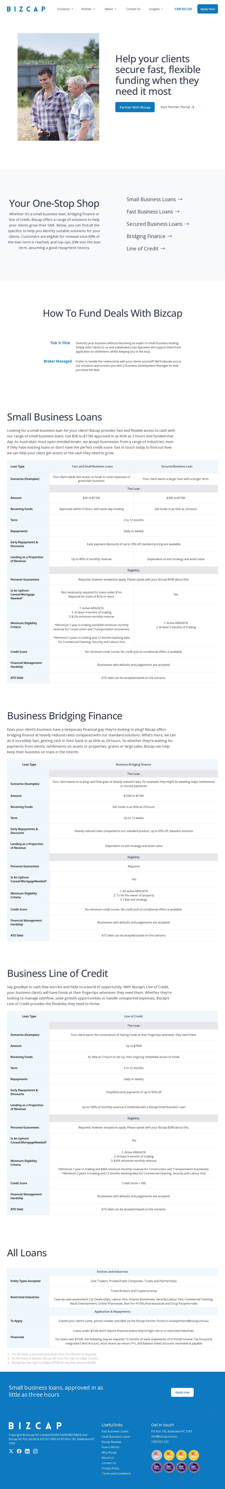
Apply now (182, 1392)
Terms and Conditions (116, 1473)
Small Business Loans (116, 1437)
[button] (65, 8)
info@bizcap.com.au (164, 1436)
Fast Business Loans (115, 1431)
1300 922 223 (183, 9)
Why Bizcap (109, 1452)
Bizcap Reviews (111, 1442)
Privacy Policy (110, 1468)
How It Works (111, 1447)
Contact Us (109, 1463)
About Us (108, 1458)
